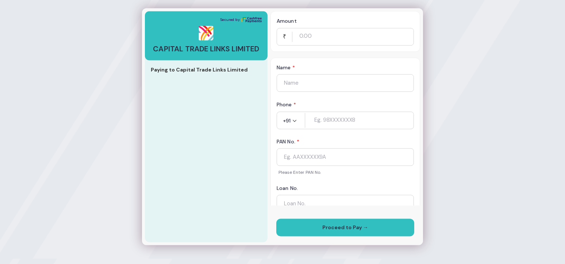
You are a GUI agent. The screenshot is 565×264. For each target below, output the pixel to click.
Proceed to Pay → (345, 227)
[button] (291, 121)
